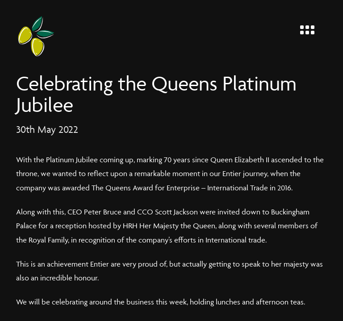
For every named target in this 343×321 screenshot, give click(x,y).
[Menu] (311, 27)
